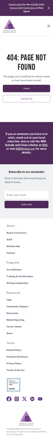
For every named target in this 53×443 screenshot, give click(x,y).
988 (44, 145)
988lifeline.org (25, 148)
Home (26, 88)
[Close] (47, 8)
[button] (49, 26)
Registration (16, 4)
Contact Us (26, 98)
